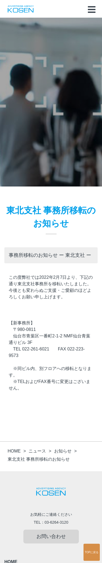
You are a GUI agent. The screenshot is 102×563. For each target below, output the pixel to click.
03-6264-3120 (56, 522)
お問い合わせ (51, 536)
